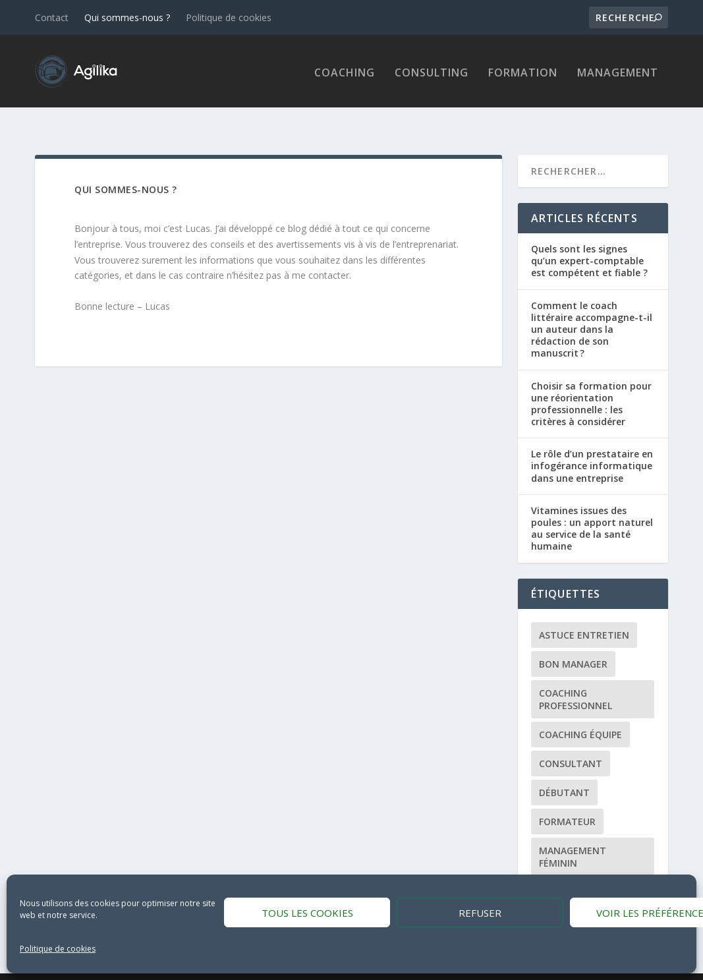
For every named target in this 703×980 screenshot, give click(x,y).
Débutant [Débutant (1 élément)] (564, 769)
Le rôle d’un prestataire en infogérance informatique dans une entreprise (592, 442)
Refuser (480, 912)
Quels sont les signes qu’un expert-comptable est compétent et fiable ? (589, 237)
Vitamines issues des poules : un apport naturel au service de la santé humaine (592, 504)
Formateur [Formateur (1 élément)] (567, 798)
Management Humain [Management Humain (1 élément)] (592, 868)
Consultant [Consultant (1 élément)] (570, 740)
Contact (52, 17)
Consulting (431, 71)
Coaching (344, 71)
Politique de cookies (58, 948)
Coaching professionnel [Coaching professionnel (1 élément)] (575, 675)
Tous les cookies (307, 912)
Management (617, 71)
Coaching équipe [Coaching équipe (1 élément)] (580, 711)
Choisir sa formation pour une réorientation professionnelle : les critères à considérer (591, 379)
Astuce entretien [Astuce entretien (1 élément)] (584, 611)
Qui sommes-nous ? (127, 17)
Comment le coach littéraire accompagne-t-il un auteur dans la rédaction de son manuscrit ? (591, 305)
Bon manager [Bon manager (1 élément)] (573, 640)
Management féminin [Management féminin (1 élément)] (572, 833)
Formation (522, 71)
